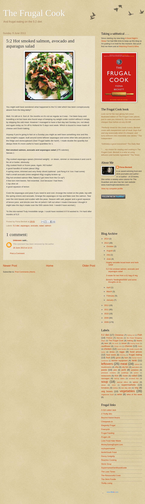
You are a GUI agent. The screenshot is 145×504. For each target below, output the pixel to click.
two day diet (126, 388)
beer (106, 343)
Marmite (120, 338)
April (108, 287)
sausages (105, 378)
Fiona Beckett (125, 167)
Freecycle (105, 429)
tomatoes (105, 388)
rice (116, 375)
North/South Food (109, 452)
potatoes (135, 370)
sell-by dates (119, 378)
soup (104, 381)
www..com (112, 492)
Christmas (119, 335)
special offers (122, 382)
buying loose (134, 343)
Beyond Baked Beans (110, 417)
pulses (136, 373)
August (109, 251)
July (108, 255)
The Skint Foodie (108, 479)
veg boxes (107, 391)
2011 (106, 309)
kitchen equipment (119, 360)
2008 (106, 322)
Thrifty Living (106, 483)
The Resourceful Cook (111, 475)
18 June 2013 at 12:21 (22, 248)
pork (123, 369)
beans (139, 340)
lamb (134, 360)
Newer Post (10, 265)
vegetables (127, 391)
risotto (125, 376)
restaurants (106, 376)
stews (103, 385)
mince (137, 364)
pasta (104, 369)
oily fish (125, 367)
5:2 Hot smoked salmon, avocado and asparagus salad (122, 270)
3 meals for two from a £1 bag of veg (122, 275)
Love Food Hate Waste (111, 441)
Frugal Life (105, 437)
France (109, 338)
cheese (128, 346)
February (110, 296)
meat (123, 363)
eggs (121, 351)
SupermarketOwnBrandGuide (114, 468)
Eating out (130, 335)
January (110, 300)
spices (135, 382)
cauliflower (105, 346)
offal (116, 367)
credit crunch (134, 349)
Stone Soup (106, 464)
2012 (106, 305)
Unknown (17, 240)
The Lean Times (108, 472)
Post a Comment (17, 253)
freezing (123, 355)
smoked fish (134, 378)
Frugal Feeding (107, 433)
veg (136, 387)
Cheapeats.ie (107, 421)
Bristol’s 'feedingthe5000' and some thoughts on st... (121, 281)
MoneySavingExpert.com (112, 444)
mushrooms (106, 367)
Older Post (88, 265)
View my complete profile (112, 188)
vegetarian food (107, 394)
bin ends (115, 343)
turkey (115, 388)
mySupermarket (108, 448)
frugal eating (135, 354)
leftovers (107, 363)
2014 (106, 239)
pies (115, 370)
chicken (108, 349)
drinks (112, 352)
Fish (140, 335)
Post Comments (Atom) (25, 272)
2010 (106, 313)
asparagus (25, 226)
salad (41, 226)
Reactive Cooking (108, 460)
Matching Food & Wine (129, 46)
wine (119, 394)
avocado (34, 226)
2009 (106, 318)
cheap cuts (118, 346)
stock (114, 385)
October (110, 246)
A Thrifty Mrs (106, 414)
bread (124, 343)
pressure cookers (108, 373)
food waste (111, 355)
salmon (48, 226)
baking (130, 340)
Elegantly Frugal (108, 425)
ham (126, 358)
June (108, 259)
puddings (124, 373)
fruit (108, 357)
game (118, 358)
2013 (106, 243)
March (109, 291)
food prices (136, 351)
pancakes (135, 367)
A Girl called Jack (108, 410)
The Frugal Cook (34, 13)
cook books (121, 349)
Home (49, 265)
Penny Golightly (108, 456)
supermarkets (128, 384)
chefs (140, 346)
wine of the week (134, 394)
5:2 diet (16, 226)
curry (103, 352)
